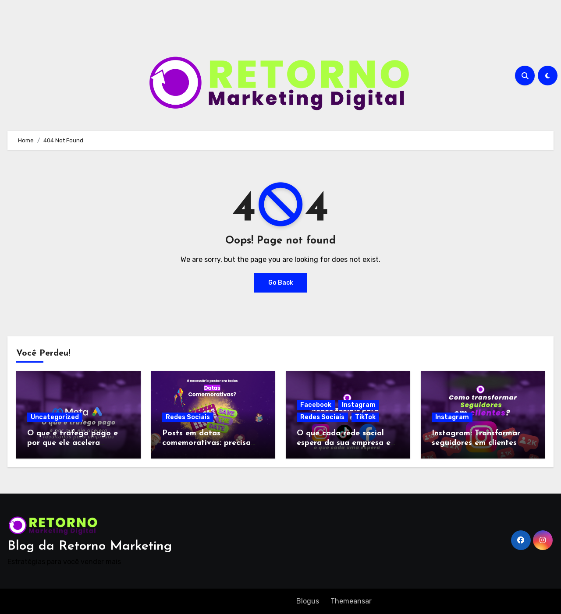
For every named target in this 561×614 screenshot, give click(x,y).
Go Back (280, 282)
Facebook (315, 405)
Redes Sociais (188, 417)
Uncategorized (55, 417)
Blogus (307, 601)
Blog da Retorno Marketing (89, 546)
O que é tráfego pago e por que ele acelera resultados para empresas (75, 442)
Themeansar (350, 601)
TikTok (365, 417)
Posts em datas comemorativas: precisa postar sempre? (206, 442)
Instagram (359, 405)
